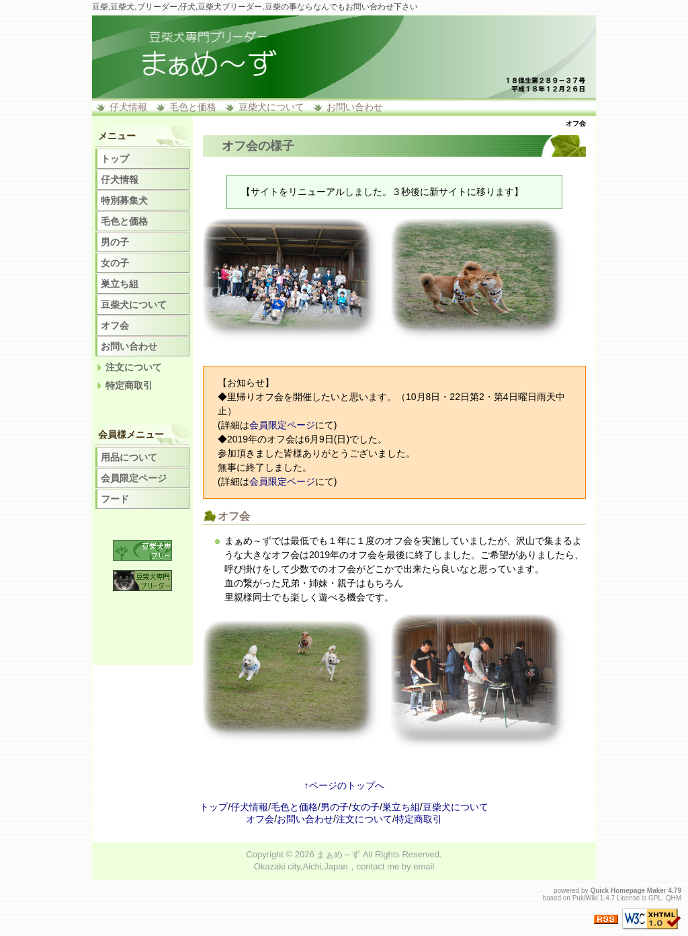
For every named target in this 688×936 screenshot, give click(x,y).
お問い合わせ (355, 107)
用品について (129, 457)
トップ (115, 158)
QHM (673, 898)
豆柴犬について (271, 107)
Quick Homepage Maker (628, 890)
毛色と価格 (192, 107)
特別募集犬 (124, 200)
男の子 (115, 242)
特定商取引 (129, 385)
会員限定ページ (282, 425)
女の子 (115, 263)
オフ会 (115, 325)
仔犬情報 (128, 107)
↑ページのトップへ (344, 785)
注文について (133, 367)
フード (115, 499)
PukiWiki (585, 898)
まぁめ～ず (338, 854)
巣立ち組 (119, 283)
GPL (655, 898)
